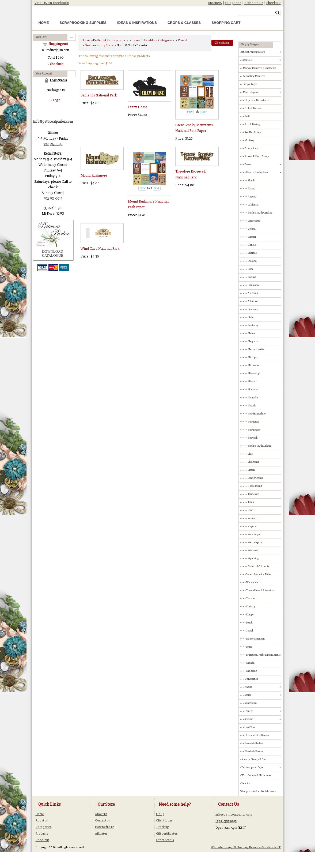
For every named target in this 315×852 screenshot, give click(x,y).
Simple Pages (250, 84)
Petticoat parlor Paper (252, 767)
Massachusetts (256, 349)
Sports (248, 695)
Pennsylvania (255, 478)
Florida (251, 180)
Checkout (42, 840)
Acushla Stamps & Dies (253, 759)
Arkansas (253, 301)
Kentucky (253, 325)
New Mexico (254, 429)
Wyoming (253, 558)
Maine (251, 333)
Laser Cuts (139, 40)
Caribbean (251, 670)
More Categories (162, 40)
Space (249, 646)
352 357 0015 (53, 198)
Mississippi (254, 373)
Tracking (162, 827)
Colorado (252, 253)
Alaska (251, 188)
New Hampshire (256, 413)
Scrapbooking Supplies (83, 23)
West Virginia (255, 542)
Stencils (245, 783)
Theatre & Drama (254, 751)
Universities (251, 679)
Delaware (253, 309)
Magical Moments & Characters (259, 68)
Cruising (250, 606)
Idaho (251, 317)
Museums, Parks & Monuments (263, 654)
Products (42, 833)
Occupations (251, 148)
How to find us (104, 827)
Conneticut (254, 220)
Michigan (253, 357)
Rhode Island (255, 486)
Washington (254, 534)
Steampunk (251, 703)
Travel (182, 40)
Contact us (102, 820)
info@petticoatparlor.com (233, 814)
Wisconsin (253, 550)
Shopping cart (58, 44)
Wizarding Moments (254, 76)
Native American (255, 638)
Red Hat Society (253, 132)
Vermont (252, 518)
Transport (251, 598)
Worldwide (252, 582)
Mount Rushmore (94, 175)
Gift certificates (167, 833)
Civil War (250, 727)
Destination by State (99, 45)
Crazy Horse (137, 107)
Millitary (249, 140)
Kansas (252, 277)
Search (277, 13)
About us (42, 820)
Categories (44, 827)
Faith (248, 116)
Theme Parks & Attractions (260, 590)
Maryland (253, 341)
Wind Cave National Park (100, 248)
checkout (273, 3)
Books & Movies (253, 108)
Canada (250, 662)
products (215, 3)
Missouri (252, 381)
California (253, 204)
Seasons (249, 719)
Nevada (252, 405)
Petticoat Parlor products (110, 40)
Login (56, 100)
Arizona (252, 196)
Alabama (253, 293)
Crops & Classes (184, 23)
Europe (249, 614)
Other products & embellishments (258, 791)
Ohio (250, 453)
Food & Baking (252, 124)
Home (44, 23)
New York (252, 437)
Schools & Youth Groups (257, 156)
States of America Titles (258, 574)
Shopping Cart (225, 23)
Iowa (250, 269)
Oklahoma (253, 462)
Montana (253, 389)
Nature (248, 687)
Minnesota (253, 365)
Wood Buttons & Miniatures (256, 775)
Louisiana (253, 285)
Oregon (251, 470)
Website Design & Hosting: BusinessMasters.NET (246, 847)
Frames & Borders (254, 743)
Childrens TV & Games (257, 735)
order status (253, 3)
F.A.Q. (160, 814)
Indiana (252, 261)
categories (233, 3)
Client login (164, 820)
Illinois (252, 244)
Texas (251, 502)
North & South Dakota (259, 445)
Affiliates (101, 833)
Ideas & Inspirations (137, 23)
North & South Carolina (260, 212)
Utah (250, 510)
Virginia (252, 526)
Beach (249, 622)
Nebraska (253, 397)
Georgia (252, 228)
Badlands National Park (99, 95)
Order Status (165, 840)
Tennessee (253, 494)
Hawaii (252, 236)
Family (249, 711)
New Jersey (253, 421)
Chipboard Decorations (256, 100)
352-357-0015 (53, 144)
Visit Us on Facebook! (52, 3)
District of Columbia (258, 566)
